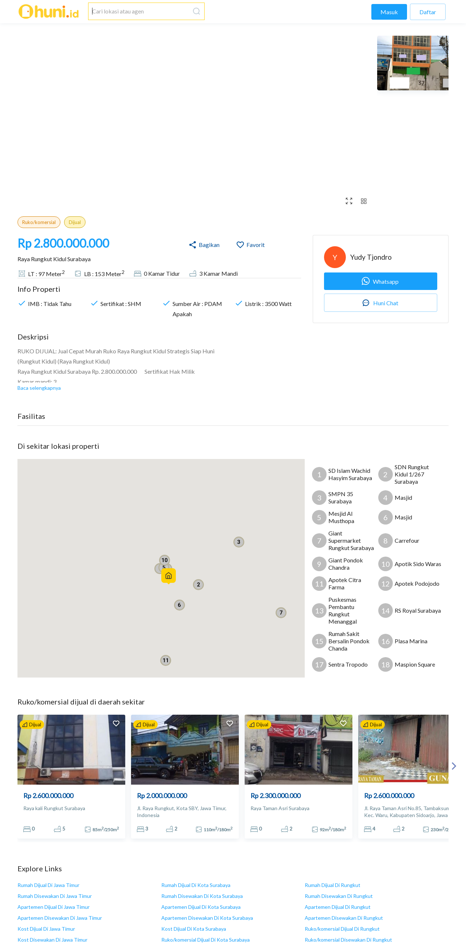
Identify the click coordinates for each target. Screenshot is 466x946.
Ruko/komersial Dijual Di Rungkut (342, 929)
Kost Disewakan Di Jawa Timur (52, 940)
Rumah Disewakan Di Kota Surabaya (202, 896)
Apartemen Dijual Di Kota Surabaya (201, 907)
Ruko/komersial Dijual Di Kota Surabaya (205, 940)
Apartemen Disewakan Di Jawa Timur (59, 918)
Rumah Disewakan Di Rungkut (339, 896)
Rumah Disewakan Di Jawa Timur (54, 896)
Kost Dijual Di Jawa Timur (46, 929)
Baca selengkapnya (39, 388)
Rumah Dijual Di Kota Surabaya (195, 885)
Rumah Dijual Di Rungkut (332, 885)
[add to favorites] (116, 724)
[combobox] (139, 11)
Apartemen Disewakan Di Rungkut (344, 918)
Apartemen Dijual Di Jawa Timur (53, 907)
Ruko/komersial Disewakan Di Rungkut (348, 940)
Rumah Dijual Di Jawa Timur (48, 885)
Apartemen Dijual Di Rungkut (338, 907)
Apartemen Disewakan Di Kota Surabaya (207, 918)
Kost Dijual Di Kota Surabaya (193, 929)
